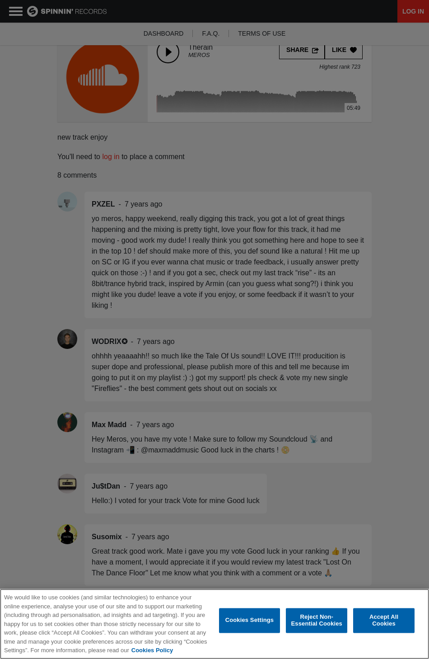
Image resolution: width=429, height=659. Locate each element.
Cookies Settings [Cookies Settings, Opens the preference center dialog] (249, 621)
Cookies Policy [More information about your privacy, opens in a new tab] (152, 652)
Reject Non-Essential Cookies (316, 622)
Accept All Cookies (383, 622)
